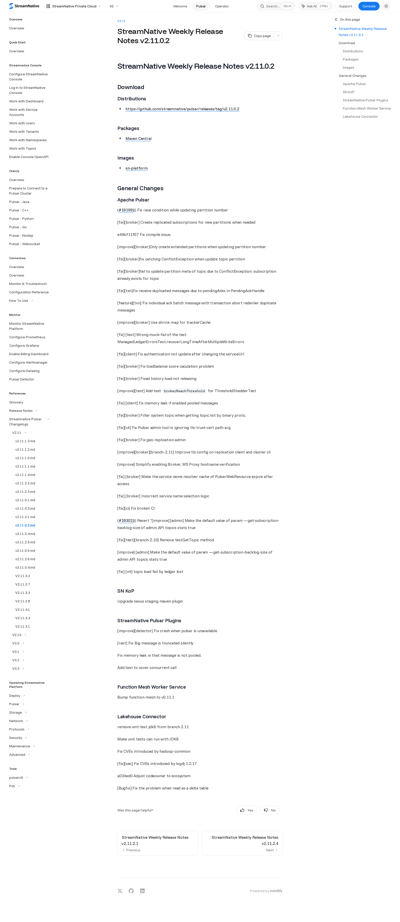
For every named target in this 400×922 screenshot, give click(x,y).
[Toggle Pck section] (14, 786)
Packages (351, 59)
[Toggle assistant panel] (315, 6)
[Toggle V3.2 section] (16, 660)
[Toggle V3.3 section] (16, 668)
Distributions (353, 51)
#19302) (126, 520)
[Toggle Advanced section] (19, 754)
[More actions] (278, 35)
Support (345, 6)
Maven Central (138, 138)
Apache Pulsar (354, 83)
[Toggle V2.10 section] (17, 635)
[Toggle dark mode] (386, 6)
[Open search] (276, 6)
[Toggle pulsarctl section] (18, 777)
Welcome (180, 6)
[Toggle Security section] (17, 738)
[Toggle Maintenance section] (21, 746)
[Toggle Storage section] (17, 712)
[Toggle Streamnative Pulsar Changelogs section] (28, 421)
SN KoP (349, 92)
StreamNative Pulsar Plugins (365, 100)
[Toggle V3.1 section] (16, 652)
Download (347, 43)
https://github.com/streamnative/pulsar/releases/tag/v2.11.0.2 (182, 108)
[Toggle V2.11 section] (17, 432)
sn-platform (137, 168)
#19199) (126, 209)
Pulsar (201, 6)
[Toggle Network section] (18, 721)
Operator (222, 6)
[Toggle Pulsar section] (16, 704)
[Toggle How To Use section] (20, 300)
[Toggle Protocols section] (18, 729)
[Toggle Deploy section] (16, 695)
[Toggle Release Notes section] (22, 410)
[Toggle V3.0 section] (16, 643)
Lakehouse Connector (360, 116)
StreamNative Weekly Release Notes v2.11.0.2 (363, 31)
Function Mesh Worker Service (367, 108)
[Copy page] (259, 35)
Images (348, 67)
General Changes (353, 75)
